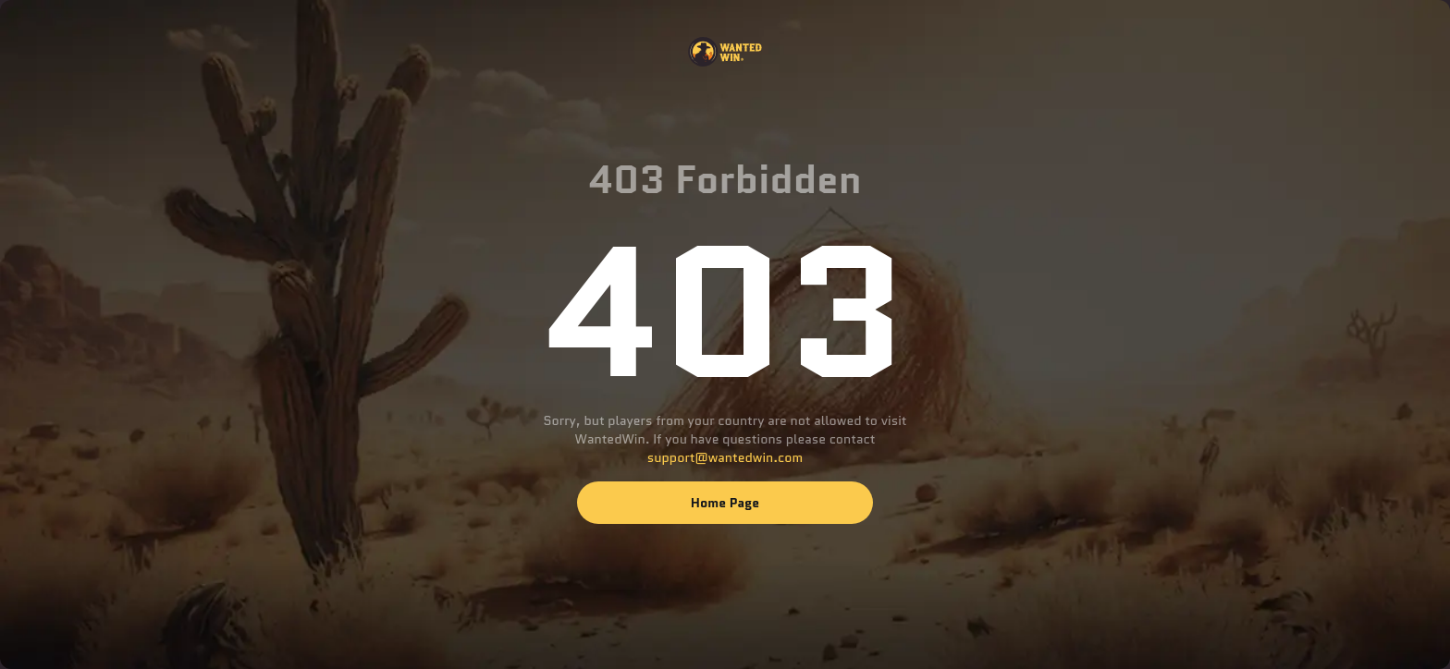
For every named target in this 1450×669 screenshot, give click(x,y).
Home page (725, 502)
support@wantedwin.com (725, 457)
